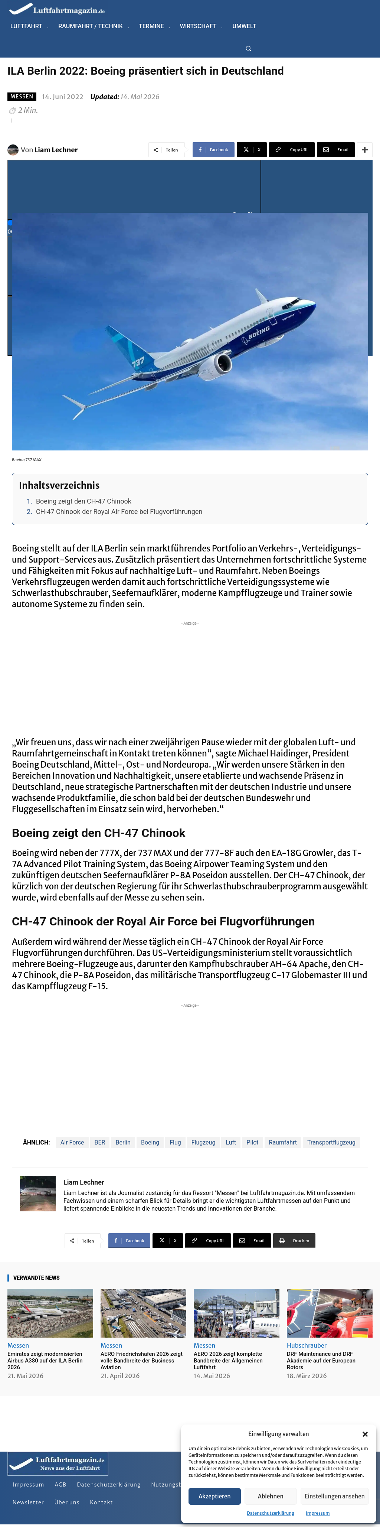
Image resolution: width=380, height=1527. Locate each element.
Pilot (252, 1142)
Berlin (123, 1142)
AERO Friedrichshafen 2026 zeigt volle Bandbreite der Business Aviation (142, 1361)
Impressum (318, 1513)
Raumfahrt (283, 1142)
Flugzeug (203, 1142)
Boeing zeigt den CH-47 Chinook (83, 501)
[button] (365, 1434)
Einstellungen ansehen (335, 1496)
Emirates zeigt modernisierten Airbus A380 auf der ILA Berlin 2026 (44, 1361)
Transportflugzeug (331, 1142)
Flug (175, 1142)
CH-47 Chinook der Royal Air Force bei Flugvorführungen (119, 511)
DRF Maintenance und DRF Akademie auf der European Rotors (321, 1361)
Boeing (150, 1142)
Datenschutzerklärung (270, 1513)
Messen (21, 96)
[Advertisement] (190, 679)
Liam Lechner (56, 150)
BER (100, 1142)
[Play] (134, 190)
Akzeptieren (215, 1496)
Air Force (72, 1142)
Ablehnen (271, 1496)
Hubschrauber (307, 1345)
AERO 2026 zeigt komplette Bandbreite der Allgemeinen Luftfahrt (228, 1361)
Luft (231, 1142)
